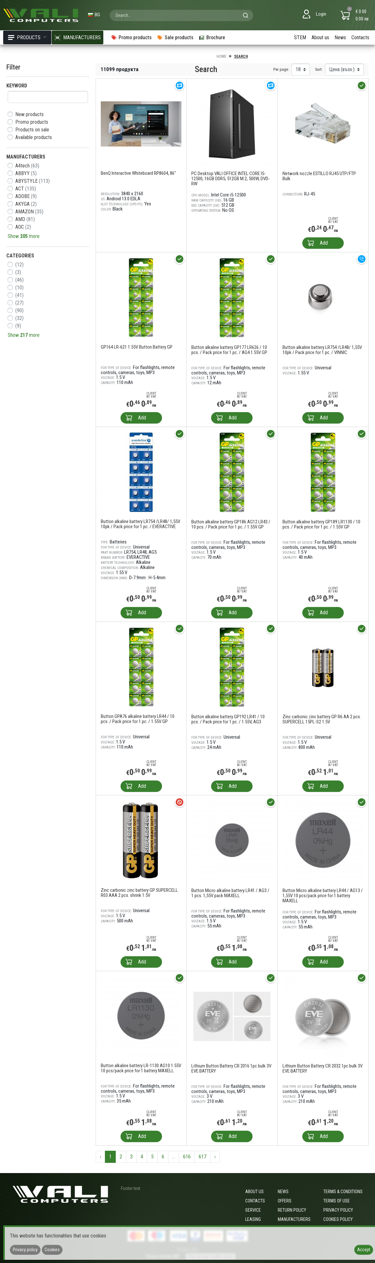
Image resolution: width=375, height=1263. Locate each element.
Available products (33, 137)
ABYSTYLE (32, 181)
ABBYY (26, 173)
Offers (284, 1200)
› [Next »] (215, 1157)
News (340, 37)
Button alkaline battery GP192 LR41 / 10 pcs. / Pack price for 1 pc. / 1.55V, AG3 (228, 719)
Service (253, 1210)
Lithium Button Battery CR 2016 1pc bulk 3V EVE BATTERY (231, 1068)
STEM (300, 37)
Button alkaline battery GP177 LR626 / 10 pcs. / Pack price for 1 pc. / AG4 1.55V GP (229, 349)
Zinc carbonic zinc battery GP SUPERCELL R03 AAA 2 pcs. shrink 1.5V (139, 892)
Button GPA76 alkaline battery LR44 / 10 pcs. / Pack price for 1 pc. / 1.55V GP (137, 718)
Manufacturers (294, 1219)
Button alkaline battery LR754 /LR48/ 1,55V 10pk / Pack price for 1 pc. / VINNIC (322, 349)
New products (29, 114)
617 (202, 1157)
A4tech (27, 166)
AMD (25, 219)
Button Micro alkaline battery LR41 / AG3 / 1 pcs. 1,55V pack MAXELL (230, 893)
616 (187, 1157)
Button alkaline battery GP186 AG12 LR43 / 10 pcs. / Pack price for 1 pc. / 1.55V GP (230, 524)
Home (221, 56)
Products (27, 37)
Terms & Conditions (343, 1191)
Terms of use (336, 1200)
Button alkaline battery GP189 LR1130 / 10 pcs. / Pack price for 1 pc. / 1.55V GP (321, 524)
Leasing (253, 1219)
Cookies (52, 1249)
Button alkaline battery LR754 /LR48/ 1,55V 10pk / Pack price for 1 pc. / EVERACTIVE (140, 524)
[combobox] (181, 15)
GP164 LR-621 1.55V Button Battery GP (137, 347)
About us (320, 37)
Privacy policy (338, 1210)
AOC (23, 227)
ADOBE (26, 196)
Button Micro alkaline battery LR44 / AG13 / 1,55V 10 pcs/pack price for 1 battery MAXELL (323, 896)
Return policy (292, 1210)
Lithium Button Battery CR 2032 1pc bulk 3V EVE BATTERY (323, 1068)
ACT (25, 189)
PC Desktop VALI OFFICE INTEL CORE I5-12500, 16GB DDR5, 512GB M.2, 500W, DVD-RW (230, 179)
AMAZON (29, 212)
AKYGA (26, 204)
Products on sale (32, 130)
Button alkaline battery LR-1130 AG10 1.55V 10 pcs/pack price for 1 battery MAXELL (141, 1068)
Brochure (212, 37)
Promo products (31, 122)
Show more (24, 236)
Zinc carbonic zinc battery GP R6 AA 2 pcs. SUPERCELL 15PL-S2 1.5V (322, 719)
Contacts (360, 37)
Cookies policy (338, 1219)
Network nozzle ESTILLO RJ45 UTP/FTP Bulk (319, 176)
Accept (363, 1249)
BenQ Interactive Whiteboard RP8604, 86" (138, 173)
